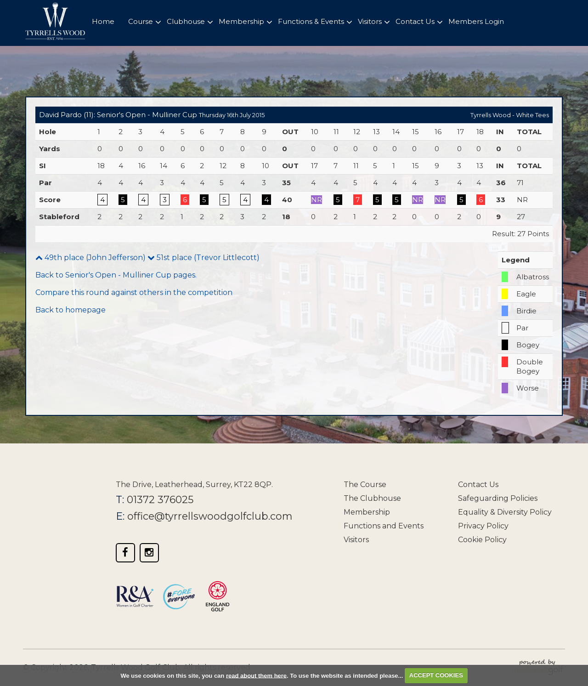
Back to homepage (70, 310)
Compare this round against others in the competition (133, 292)
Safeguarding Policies (497, 498)
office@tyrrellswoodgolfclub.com (210, 516)
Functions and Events (384, 526)
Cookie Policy (482, 539)
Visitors (356, 539)
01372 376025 (160, 499)
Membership (367, 512)
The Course (365, 484)
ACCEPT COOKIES (436, 675)
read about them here (256, 675)
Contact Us (478, 484)
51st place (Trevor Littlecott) (203, 257)
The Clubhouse (372, 498)
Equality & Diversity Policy (505, 512)
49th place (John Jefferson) (90, 257)
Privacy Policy (483, 526)
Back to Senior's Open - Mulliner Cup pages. (116, 275)
